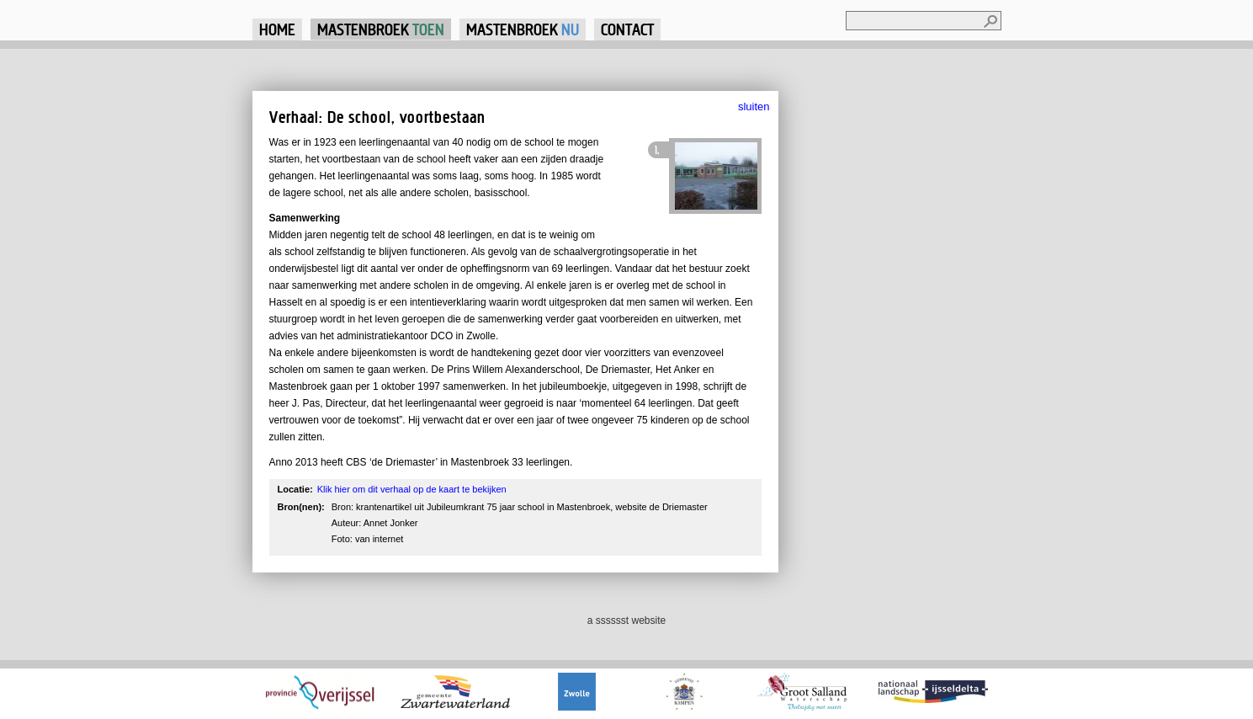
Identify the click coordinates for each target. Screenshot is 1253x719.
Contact (627, 29)
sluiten (754, 106)
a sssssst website (626, 620)
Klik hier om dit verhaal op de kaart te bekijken (412, 489)
